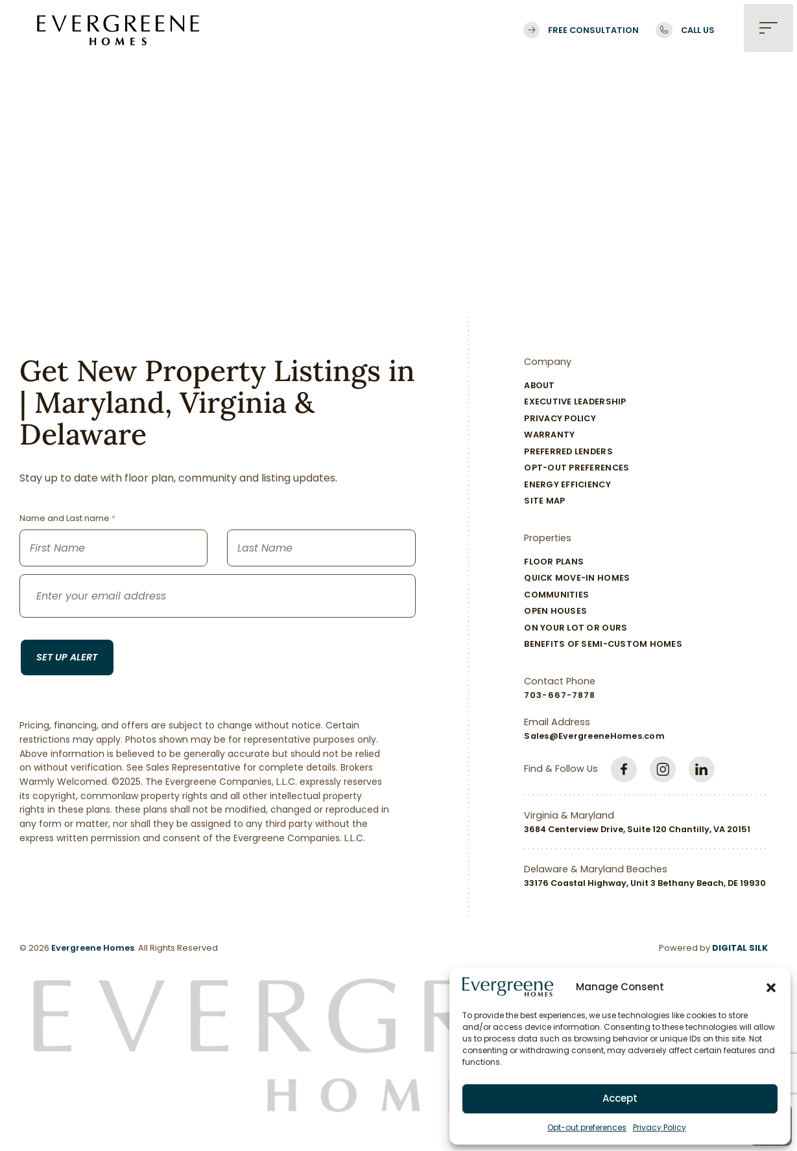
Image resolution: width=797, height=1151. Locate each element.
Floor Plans (554, 561)
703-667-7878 (559, 695)
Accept (619, 1098)
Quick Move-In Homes (577, 577)
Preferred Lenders (568, 451)
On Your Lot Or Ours (575, 627)
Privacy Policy (659, 1127)
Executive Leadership (575, 401)
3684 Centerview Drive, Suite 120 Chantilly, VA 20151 (637, 829)
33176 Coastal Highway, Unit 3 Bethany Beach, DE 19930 (645, 883)
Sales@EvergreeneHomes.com (594, 735)
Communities (556, 594)
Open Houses (555, 610)
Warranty (549, 434)
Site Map (544, 500)
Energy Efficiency (567, 484)
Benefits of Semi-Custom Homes (603, 643)
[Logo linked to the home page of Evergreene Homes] (118, 29)
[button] (771, 987)
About (539, 385)
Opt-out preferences (586, 1127)
